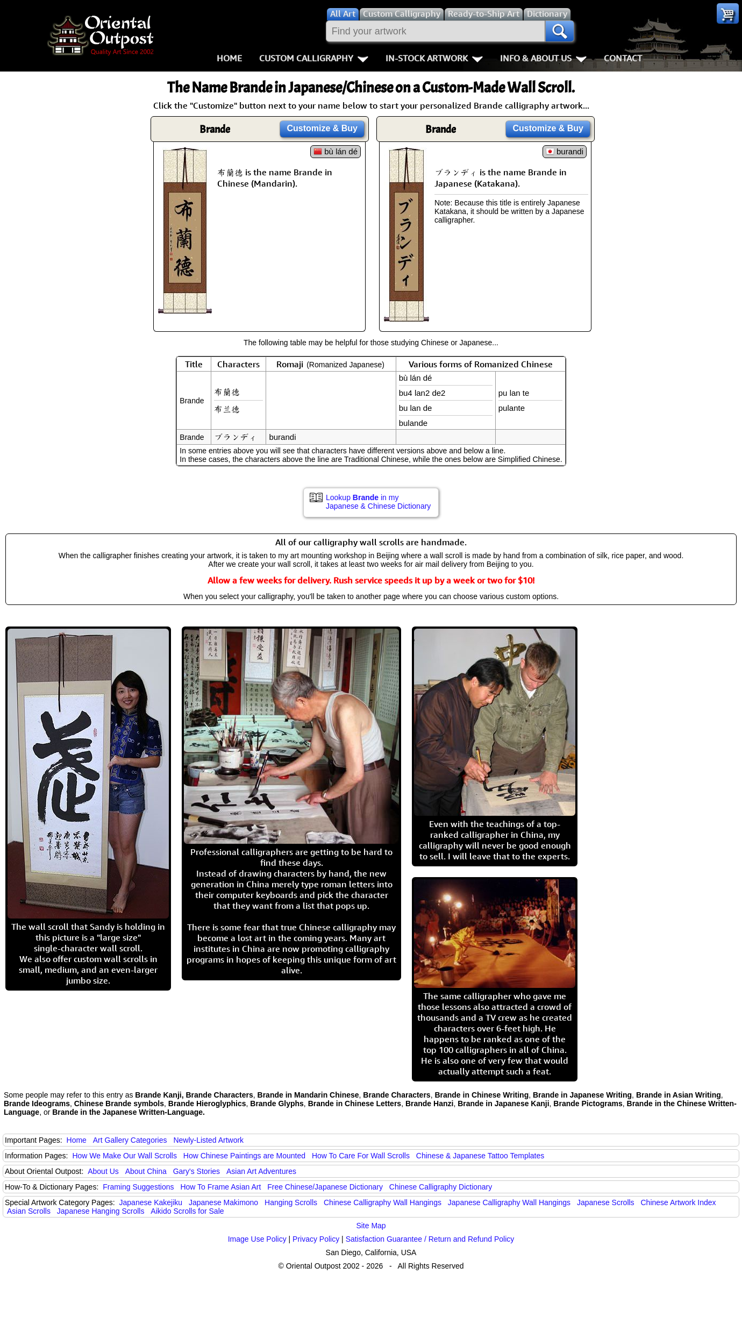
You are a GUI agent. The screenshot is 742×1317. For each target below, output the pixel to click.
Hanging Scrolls (291, 1202)
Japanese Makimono (223, 1202)
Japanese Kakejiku (151, 1202)
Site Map (371, 1225)
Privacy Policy (315, 1239)
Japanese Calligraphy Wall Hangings (509, 1202)
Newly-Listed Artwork (208, 1140)
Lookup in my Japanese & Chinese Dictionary (378, 501)
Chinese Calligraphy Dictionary (440, 1187)
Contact (623, 58)
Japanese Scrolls (605, 1202)
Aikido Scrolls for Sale (187, 1211)
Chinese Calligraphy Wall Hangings (382, 1202)
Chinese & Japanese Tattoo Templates (480, 1155)
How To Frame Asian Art (220, 1187)
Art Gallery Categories (130, 1140)
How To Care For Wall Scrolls (361, 1155)
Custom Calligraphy (313, 58)
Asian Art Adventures (261, 1171)
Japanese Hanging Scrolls (101, 1211)
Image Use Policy (257, 1239)
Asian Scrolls (29, 1211)
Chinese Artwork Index (678, 1202)
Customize (322, 128)
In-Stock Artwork (434, 58)
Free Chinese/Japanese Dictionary (325, 1187)
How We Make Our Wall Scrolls (124, 1155)
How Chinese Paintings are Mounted (244, 1155)
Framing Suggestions (138, 1187)
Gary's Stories (196, 1171)
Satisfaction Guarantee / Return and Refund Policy (430, 1239)
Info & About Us (543, 58)
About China (146, 1171)
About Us (103, 1171)
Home (229, 58)
